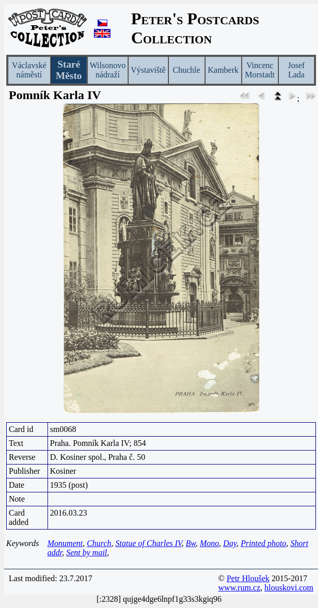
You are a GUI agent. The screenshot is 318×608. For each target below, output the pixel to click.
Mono (209, 543)
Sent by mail (86, 552)
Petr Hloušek (248, 578)
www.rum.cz (239, 587)
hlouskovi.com (288, 587)
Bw (191, 543)
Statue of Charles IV (149, 543)
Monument (65, 543)
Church (99, 543)
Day (229, 543)
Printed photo (263, 543)
